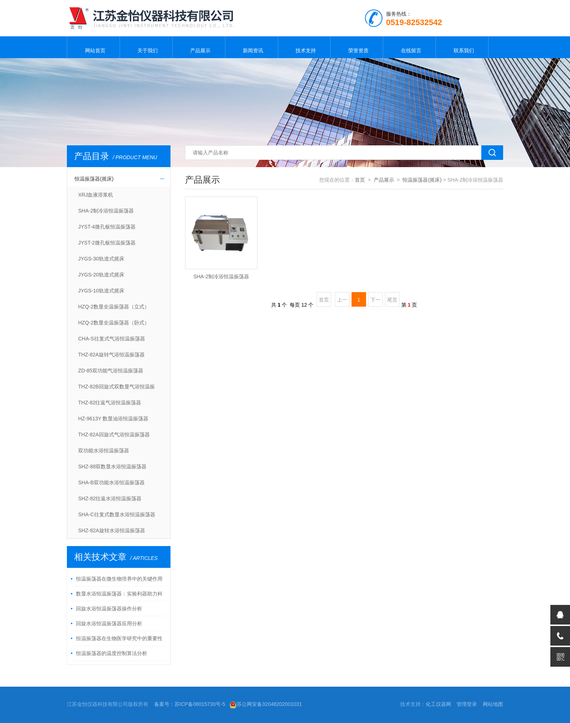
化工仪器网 (438, 704)
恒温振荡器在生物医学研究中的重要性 (119, 638)
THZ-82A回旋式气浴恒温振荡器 (114, 434)
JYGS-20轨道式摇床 (101, 275)
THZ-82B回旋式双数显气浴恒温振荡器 (116, 389)
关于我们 (146, 47)
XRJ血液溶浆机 (95, 195)
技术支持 (304, 47)
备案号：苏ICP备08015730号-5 (189, 704)
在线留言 (409, 47)
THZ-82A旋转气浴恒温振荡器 (111, 355)
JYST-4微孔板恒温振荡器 (107, 227)
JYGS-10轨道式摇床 (101, 291)
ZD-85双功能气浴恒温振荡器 (110, 370)
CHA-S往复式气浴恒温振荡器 (111, 339)
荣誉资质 (356, 47)
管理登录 (467, 704)
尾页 (392, 300)
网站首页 (93, 47)
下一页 (375, 302)
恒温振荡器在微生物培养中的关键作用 (119, 579)
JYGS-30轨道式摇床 (101, 259)
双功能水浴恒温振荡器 (103, 450)
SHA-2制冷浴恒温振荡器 (106, 211)
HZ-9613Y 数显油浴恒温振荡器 (113, 418)
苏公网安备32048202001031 (265, 704)
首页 (360, 180)
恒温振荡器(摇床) (94, 179)
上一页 (342, 302)
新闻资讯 (251, 47)
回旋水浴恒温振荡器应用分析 (109, 623)
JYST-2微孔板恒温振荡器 (107, 243)
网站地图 (493, 704)
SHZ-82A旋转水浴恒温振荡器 (111, 530)
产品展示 (199, 47)
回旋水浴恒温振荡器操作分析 (109, 608)
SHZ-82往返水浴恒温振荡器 (109, 498)
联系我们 (462, 47)
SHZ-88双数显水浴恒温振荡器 (112, 466)
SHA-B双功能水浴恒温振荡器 (111, 482)
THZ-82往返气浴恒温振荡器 (109, 402)
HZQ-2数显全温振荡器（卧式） (113, 323)
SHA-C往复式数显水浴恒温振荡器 (116, 514)
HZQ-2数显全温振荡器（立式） (113, 307)
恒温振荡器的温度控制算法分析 (111, 653)
